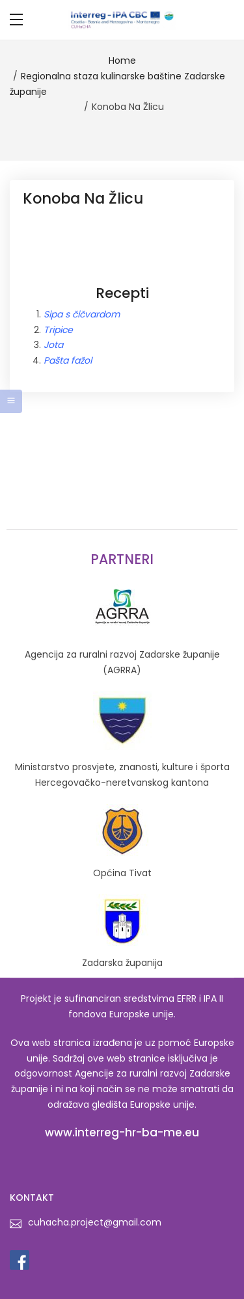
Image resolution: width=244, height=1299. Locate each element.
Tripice (58, 329)
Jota (53, 344)
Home (122, 60)
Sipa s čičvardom (82, 314)
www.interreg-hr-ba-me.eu (122, 1132)
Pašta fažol (68, 360)
